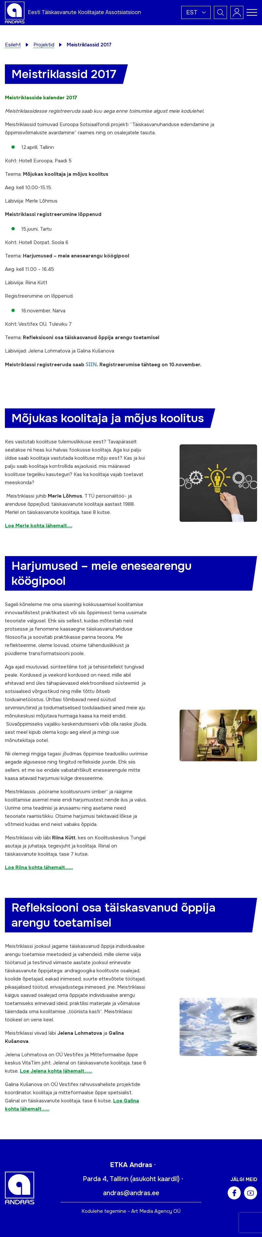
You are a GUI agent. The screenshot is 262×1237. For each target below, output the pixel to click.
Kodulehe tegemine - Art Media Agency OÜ (131, 1211)
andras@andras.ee (131, 1193)
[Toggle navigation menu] (252, 12)
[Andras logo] (15, 12)
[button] (196, 12)
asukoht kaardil (155, 1179)
